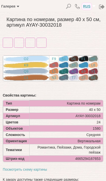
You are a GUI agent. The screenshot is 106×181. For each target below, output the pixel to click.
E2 (64, 71)
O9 (83, 65)
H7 (64, 78)
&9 (83, 71)
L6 (93, 65)
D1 (73, 59)
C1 (26, 78)
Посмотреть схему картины (25, 169)
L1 (54, 71)
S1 (64, 59)
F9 (54, 59)
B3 (93, 78)
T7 (74, 78)
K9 (26, 65)
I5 (54, 65)
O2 (26, 59)
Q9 (26, 71)
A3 (74, 71)
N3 (54, 78)
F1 (83, 59)
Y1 (93, 71)
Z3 (83, 78)
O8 (64, 65)
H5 (93, 59)
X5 (74, 65)
